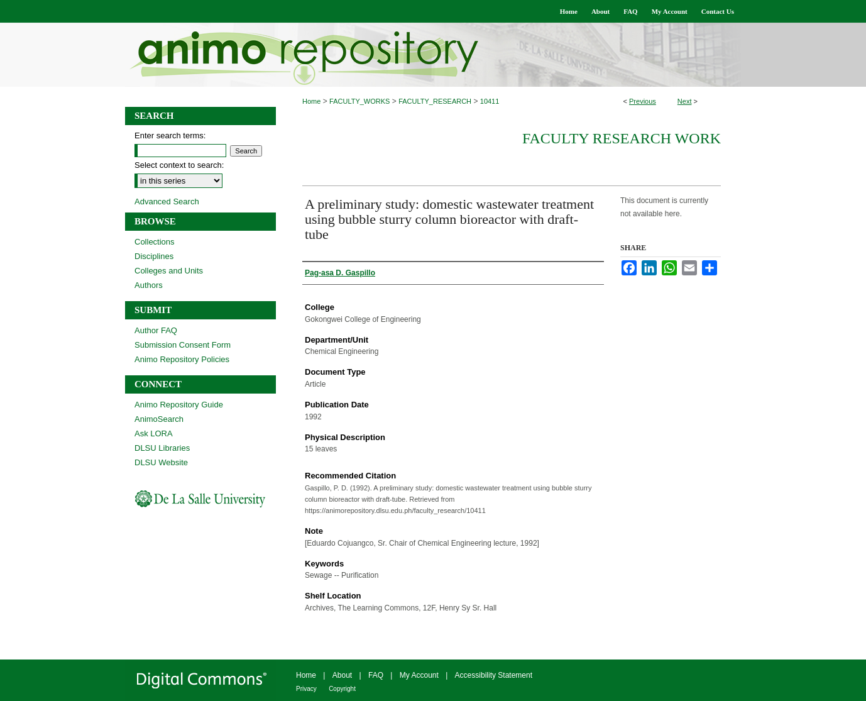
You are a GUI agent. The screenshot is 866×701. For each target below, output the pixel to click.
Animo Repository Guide (178, 404)
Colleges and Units (168, 270)
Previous (642, 101)
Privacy (306, 688)
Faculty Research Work (621, 138)
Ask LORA (153, 433)
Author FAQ (155, 330)
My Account (419, 675)
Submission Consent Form (182, 345)
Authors (148, 285)
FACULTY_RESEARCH (434, 101)
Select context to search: (179, 165)
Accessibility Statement (493, 675)
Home (311, 101)
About (342, 675)
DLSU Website (161, 462)
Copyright (342, 688)
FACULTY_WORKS (359, 101)
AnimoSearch (159, 419)
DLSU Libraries (162, 448)
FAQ (375, 675)
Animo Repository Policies (181, 359)
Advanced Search (166, 201)
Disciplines (153, 256)
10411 (490, 101)
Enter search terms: (170, 135)
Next (684, 101)
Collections (154, 241)
